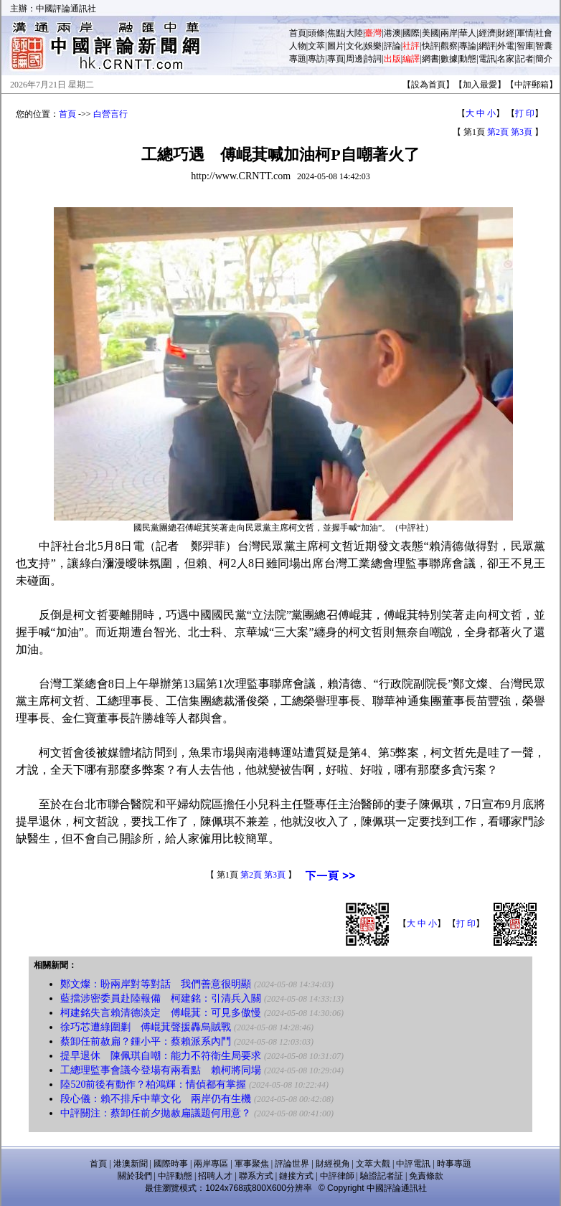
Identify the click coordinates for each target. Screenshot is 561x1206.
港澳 (392, 33)
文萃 (316, 46)
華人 (467, 33)
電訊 (487, 59)
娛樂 (373, 46)
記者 (525, 59)
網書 (430, 59)
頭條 (316, 33)
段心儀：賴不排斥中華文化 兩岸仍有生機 (155, 1098)
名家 (505, 59)
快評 (430, 46)
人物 (297, 46)
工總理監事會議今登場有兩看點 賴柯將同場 (160, 1070)
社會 (543, 33)
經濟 (487, 33)
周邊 (354, 59)
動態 (467, 59)
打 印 (524, 113)
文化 (354, 46)
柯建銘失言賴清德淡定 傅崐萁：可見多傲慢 (160, 1012)
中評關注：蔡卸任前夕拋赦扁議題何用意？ (155, 1113)
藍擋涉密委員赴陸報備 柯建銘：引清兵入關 (160, 998)
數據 (449, 59)
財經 (505, 33)
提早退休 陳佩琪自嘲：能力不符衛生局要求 (160, 1055)
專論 (467, 46)
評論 (392, 46)
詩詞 (373, 59)
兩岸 (449, 33)
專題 (297, 59)
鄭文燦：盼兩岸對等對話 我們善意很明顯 (155, 984)
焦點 (335, 33)
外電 (505, 46)
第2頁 (498, 132)
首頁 (297, 33)
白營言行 (110, 114)
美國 (430, 33)
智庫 (525, 46)
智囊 (543, 46)
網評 (487, 46)
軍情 (525, 33)
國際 (411, 33)
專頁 (335, 59)
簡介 (543, 59)
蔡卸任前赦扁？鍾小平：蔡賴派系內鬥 (145, 1041)
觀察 (449, 46)
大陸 (354, 33)
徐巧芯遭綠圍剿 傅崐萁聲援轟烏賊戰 (145, 1027)
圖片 (335, 46)
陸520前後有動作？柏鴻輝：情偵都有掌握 (153, 1084)
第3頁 (521, 132)
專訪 (316, 59)
